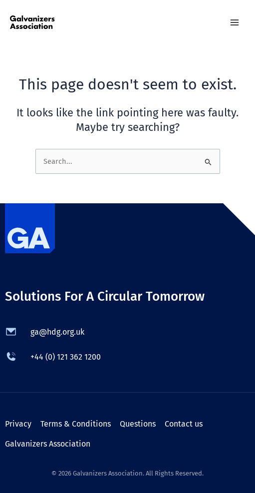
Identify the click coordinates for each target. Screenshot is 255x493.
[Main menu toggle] (234, 22)
